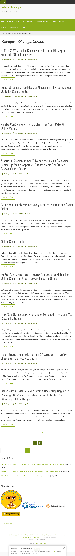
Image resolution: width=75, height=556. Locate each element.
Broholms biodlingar (11, 7)
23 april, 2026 (20, 59)
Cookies (53, 551)
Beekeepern (8, 59)
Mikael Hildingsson (37, 541)
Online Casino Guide (12, 242)
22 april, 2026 (20, 214)
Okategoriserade (34, 59)
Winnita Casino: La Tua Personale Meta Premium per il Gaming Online (28, 479)
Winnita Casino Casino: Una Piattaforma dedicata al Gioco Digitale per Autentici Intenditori (36, 472)
